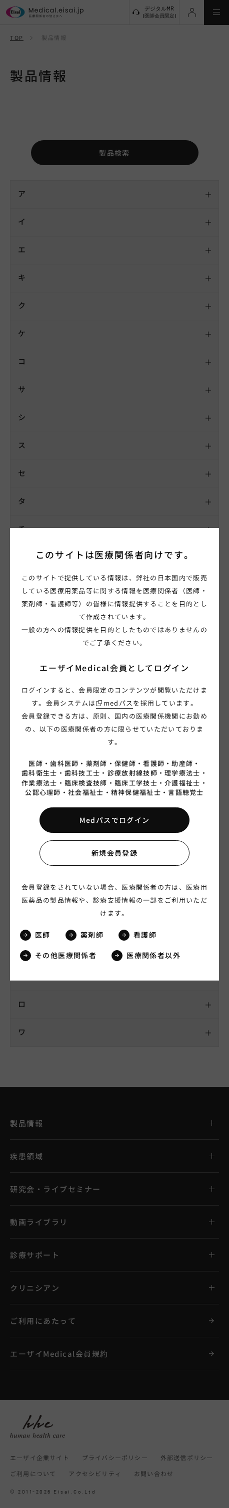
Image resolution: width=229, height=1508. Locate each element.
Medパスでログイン (115, 820)
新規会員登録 (115, 853)
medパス (119, 703)
